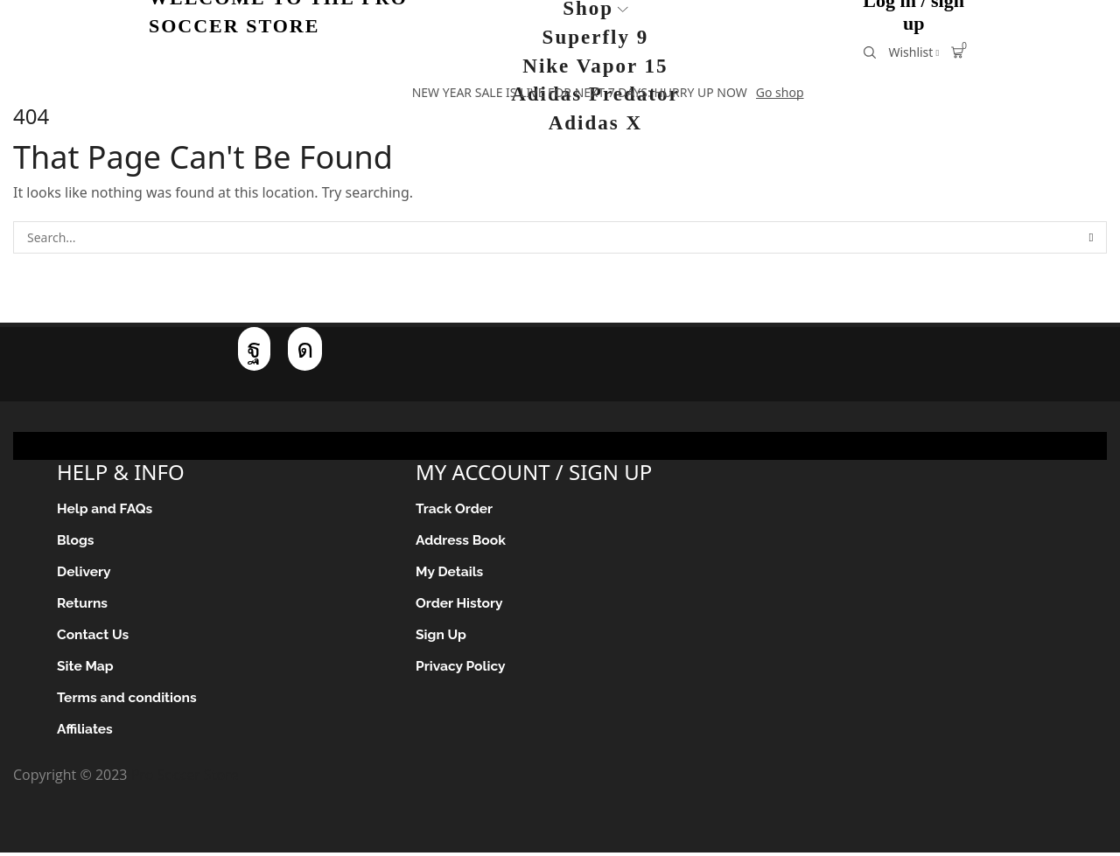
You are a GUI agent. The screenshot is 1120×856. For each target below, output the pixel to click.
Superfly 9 (595, 37)
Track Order (455, 509)
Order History (460, 605)
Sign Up (441, 638)
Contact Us (93, 638)
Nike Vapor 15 (595, 66)
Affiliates (85, 733)
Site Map (86, 669)
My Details (450, 574)
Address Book (462, 541)
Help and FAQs (106, 509)
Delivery (84, 574)
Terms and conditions (128, 701)
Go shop (780, 92)
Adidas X (595, 123)
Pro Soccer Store (185, 779)
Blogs (76, 541)
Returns (82, 605)
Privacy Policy (462, 669)
